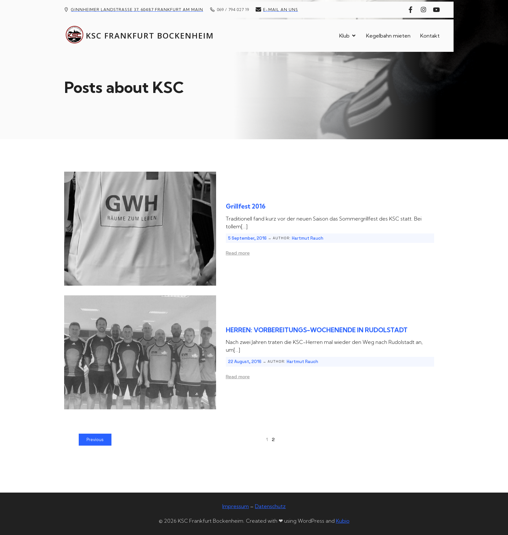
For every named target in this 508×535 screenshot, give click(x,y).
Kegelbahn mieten (388, 35)
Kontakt (430, 35)
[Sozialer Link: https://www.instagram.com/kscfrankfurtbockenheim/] (425, 10)
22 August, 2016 (244, 361)
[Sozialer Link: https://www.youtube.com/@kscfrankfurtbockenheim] (438, 10)
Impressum (235, 506)
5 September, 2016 (247, 238)
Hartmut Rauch (307, 238)
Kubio (343, 521)
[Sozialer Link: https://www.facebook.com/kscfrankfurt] (412, 10)
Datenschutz (270, 506)
